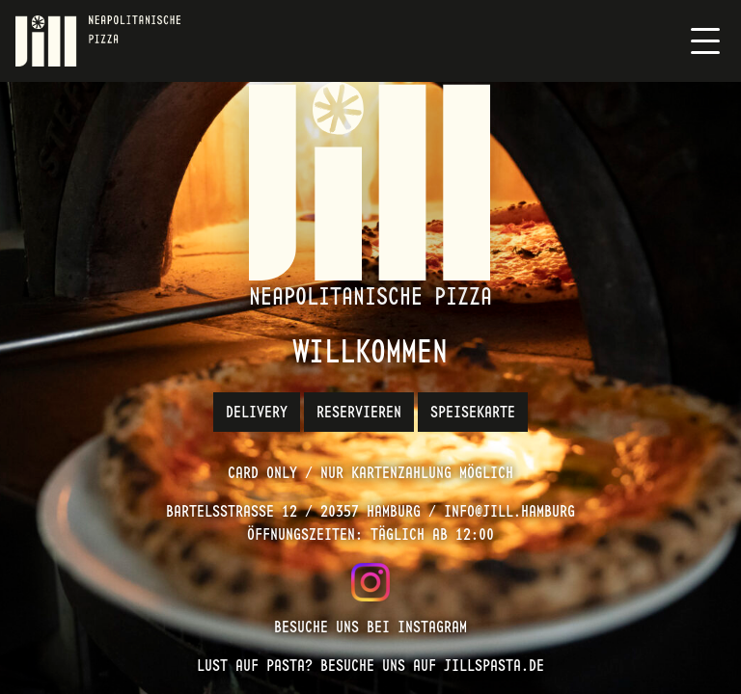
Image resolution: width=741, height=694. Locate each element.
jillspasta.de (494, 666)
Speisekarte (472, 413)
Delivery (257, 413)
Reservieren (358, 413)
